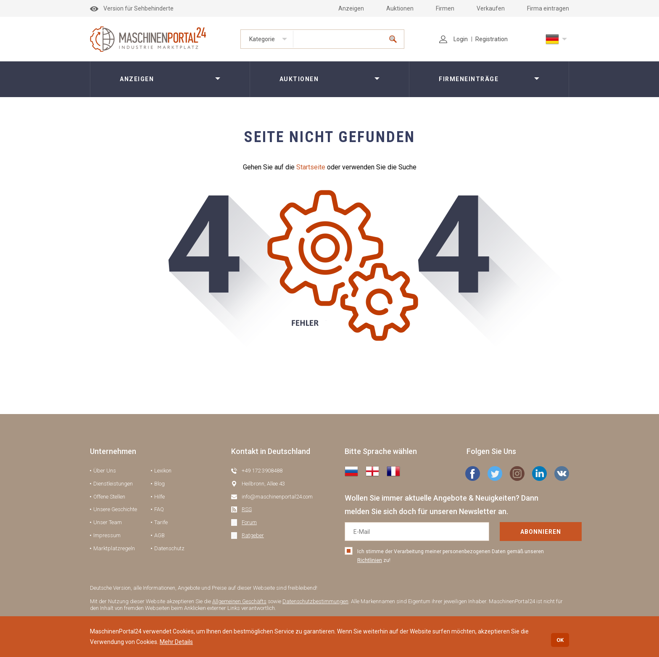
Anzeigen (351, 8)
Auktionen (400, 8)
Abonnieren (513, 531)
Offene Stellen (109, 496)
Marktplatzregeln (114, 548)
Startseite (310, 167)
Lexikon (162, 470)
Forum (249, 522)
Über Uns (104, 470)
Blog (159, 483)
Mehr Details (176, 642)
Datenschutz (169, 548)
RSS (247, 509)
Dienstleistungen (113, 483)
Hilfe (159, 496)
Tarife (161, 522)
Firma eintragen (548, 8)
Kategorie (262, 39)
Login (453, 39)
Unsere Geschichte (115, 509)
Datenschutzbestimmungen (315, 601)
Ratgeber (253, 535)
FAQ (159, 509)
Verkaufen (491, 8)
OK (560, 640)
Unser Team (107, 522)
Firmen (445, 8)
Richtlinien (369, 560)
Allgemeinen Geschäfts (239, 601)
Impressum (107, 535)
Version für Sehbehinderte (132, 8)
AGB (159, 535)
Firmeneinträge (468, 79)
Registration (491, 39)
